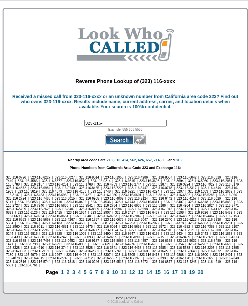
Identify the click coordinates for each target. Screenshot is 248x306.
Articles (131, 298)
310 (117, 160)
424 (125, 160)
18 (183, 272)
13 (141, 272)
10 (115, 272)
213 (109, 160)
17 (175, 272)
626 (141, 160)
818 (178, 160)
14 (149, 272)
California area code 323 (191, 96)
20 (200, 272)
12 (132, 272)
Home (118, 298)
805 (164, 160)
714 (157, 160)
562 (133, 160)
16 (166, 272)
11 (124, 272)
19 (192, 272)
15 (158, 272)
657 (149, 160)
